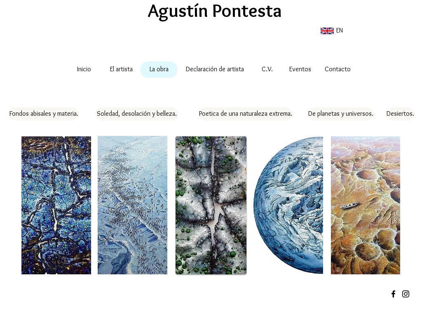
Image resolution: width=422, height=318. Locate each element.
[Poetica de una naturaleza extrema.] (245, 114)
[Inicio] (84, 69)
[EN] (331, 30)
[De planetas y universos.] (340, 114)
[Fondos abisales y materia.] (43, 114)
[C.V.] (267, 69)
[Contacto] (337, 69)
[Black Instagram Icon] (405, 294)
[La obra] (159, 69)
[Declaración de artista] (215, 69)
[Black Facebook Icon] (393, 294)
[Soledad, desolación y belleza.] (136, 114)
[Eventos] (300, 69)
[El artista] (121, 69)
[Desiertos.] (400, 114)
